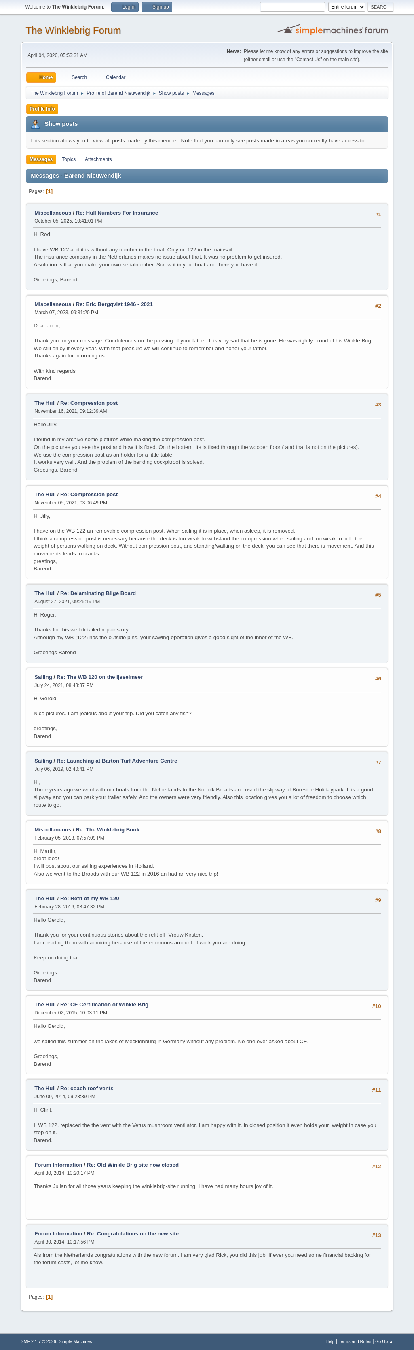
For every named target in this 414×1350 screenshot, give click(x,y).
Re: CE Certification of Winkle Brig (104, 1004)
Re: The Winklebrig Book (107, 830)
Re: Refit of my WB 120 (89, 898)
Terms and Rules (354, 1341)
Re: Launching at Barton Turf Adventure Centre (117, 761)
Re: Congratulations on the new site (133, 1234)
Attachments (98, 159)
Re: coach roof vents (87, 1088)
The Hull (45, 403)
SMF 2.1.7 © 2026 (38, 1341)
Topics (69, 159)
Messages (41, 159)
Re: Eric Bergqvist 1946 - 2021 (114, 304)
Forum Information (58, 1165)
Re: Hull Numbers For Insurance (117, 213)
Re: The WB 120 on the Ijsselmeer (100, 677)
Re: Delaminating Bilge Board (98, 593)
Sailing (43, 677)
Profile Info (42, 109)
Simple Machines (75, 1341)
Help (329, 1341)
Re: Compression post (89, 403)
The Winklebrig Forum (73, 30)
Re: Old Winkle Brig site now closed (133, 1165)
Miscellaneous (52, 213)
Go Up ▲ (384, 1341)
